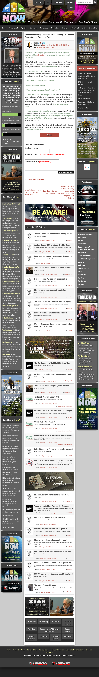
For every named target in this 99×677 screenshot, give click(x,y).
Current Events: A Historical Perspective (49, 631)
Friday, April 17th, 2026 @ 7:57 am (47, 264)
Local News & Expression (86, 259)
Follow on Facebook (57, 651)
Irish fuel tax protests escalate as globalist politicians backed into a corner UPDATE (50, 531)
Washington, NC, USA (87, 171)
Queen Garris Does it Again (44, 423)
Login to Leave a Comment (35, 180)
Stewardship (93, 28)
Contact (16, 651)
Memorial (81, 262)
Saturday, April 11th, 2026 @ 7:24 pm (48, 548)
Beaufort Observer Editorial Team (65, 407)
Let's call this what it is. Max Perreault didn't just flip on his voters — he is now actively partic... (11, 286)
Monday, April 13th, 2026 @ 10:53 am (48, 457)
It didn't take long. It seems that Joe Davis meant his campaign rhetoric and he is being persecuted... (11, 223)
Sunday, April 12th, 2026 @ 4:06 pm (48, 525)
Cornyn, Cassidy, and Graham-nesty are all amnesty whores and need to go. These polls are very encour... (11, 347)
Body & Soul (55, 28)
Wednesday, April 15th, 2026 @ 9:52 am (49, 332)
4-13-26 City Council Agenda (85, 83)
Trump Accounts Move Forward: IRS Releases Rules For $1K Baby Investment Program (51, 508)
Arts (83, 28)
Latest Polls (43, 638)
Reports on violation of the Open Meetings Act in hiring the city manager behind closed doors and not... (11, 259)
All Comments (7, 366)
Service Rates (32, 651)
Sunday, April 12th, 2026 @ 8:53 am (48, 536)
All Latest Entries (8, 527)
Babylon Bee (41, 47)
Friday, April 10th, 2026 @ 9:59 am (47, 593)
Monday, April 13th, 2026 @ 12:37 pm (48, 405)
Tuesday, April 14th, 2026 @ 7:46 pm (48, 371)
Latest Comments (31, 639)
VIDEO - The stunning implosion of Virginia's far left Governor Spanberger (52, 565)
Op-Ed (23, 28)
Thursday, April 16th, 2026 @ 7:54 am (48, 298)
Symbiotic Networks (85, 367)
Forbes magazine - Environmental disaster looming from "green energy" (10, 502)
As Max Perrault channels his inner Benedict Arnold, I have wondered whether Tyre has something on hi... (11, 359)
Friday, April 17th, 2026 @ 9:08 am (47, 241)
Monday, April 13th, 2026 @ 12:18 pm (48, 430)
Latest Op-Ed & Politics (35, 228)
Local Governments (84, 256)
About (23, 651)
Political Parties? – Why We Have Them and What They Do (53, 437)
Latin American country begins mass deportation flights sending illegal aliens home (10, 449)
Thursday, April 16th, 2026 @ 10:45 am (48, 275)
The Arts (81, 278)
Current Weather (67, 631)
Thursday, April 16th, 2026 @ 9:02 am (48, 287)
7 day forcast (90, 162)
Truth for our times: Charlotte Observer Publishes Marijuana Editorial (9, 460)
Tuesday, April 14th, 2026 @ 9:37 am (48, 393)
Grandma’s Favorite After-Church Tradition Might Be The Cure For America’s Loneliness (53, 413)
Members (70, 2)
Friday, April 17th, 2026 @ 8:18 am (47, 253)
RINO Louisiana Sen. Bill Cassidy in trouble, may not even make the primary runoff (52, 553)
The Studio (81, 284)
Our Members (31, 623)
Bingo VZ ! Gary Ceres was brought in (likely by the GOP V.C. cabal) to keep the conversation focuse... (11, 322)
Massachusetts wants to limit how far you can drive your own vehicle (52, 497)
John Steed (69, 241)
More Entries (51, 47)
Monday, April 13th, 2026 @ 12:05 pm (48, 443)
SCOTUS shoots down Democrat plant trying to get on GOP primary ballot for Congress (53, 576)
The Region (82, 281)
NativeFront (74, 28)
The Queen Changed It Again (45, 586)
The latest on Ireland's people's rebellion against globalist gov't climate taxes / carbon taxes (11, 492)
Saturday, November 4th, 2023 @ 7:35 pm (56, 45)
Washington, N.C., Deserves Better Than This (87, 103)
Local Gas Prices (84, 343)
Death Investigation (84, 98)
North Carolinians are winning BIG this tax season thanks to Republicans (53, 462)
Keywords (49, 653)
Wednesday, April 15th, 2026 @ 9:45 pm (49, 309)
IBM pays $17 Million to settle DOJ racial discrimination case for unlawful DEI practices (52, 519)
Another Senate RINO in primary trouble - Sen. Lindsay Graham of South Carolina (10, 439)
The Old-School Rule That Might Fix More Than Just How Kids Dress (10, 521)
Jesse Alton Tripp (8, 516)
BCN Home (55, 623)
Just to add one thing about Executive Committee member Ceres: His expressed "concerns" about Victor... (11, 334)
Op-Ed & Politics (49, 194)
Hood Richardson (68, 593)
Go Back (49, 135)
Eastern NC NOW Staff (67, 468)
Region (64, 28)
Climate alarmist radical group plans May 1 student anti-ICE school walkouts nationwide (51, 542)
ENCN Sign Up (43, 623)
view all (16, 81)
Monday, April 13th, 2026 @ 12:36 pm (48, 418)
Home (4, 28)
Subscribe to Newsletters (74, 651)
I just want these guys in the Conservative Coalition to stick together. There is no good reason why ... (11, 310)
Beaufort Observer (67, 624)
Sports (80, 272)
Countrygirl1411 (68, 275)
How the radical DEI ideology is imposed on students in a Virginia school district (10, 471)
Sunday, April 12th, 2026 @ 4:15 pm (48, 514)
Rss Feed (89, 651)
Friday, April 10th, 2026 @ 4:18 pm (47, 570)
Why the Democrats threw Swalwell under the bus (11, 511)
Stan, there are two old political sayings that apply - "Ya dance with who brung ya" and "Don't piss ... (11, 298)
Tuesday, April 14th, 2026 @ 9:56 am (48, 382)
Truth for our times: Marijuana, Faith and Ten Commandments (51, 388)
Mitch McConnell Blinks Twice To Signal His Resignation (33, 193)
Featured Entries (55, 639)
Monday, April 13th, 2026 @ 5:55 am (48, 502)
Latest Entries (67, 638)
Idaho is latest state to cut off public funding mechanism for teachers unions (11, 481)
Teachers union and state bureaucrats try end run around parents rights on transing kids (11, 428)
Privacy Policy (43, 651)
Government (13, 28)
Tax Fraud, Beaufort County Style (47, 398)
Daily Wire (70, 370)
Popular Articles (83, 356)
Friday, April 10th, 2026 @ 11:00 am (48, 582)
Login (71, 7)
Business (33, 28)
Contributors (58, 2)
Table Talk (38, 2)
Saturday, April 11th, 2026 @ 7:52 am (48, 559)
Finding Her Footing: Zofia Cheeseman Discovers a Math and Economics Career (86, 91)
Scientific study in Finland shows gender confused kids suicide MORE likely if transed (53, 451)
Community (44, 28)
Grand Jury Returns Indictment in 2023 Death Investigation (86, 76)
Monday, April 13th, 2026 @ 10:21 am (48, 468)
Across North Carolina (85, 234)
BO (47, 2)
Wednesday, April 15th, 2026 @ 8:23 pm (49, 320)
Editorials (54, 192)
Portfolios (31, 630)
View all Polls (16, 141)
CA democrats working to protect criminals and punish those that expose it (52, 376)
